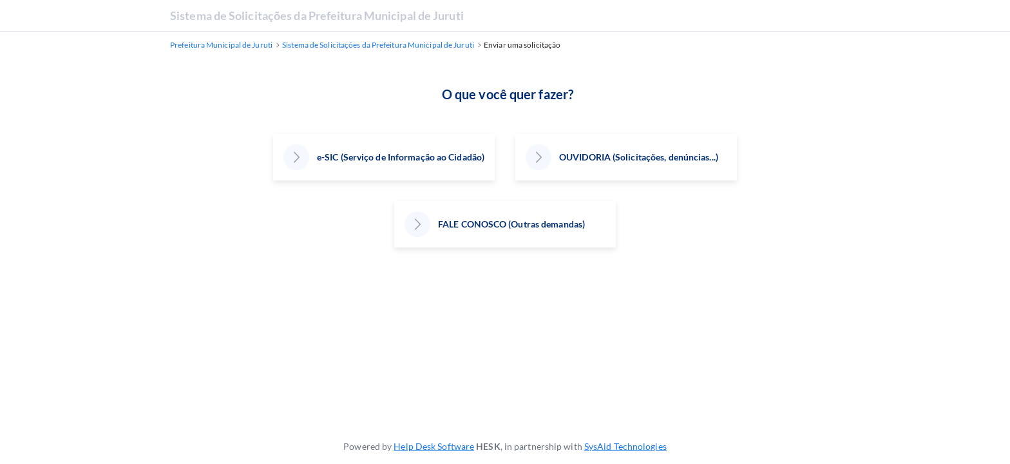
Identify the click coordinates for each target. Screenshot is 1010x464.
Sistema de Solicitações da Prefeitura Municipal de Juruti (317, 15)
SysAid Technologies (625, 446)
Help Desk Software (434, 446)
